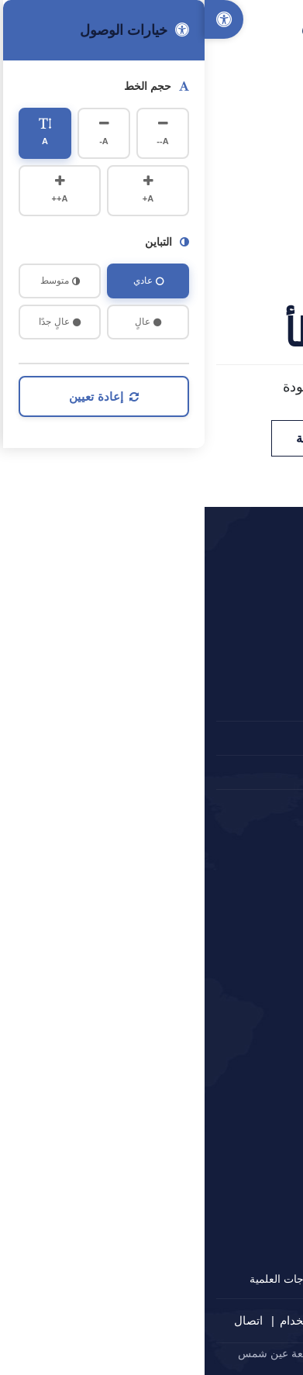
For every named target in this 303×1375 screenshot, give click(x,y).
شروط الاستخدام (117, 1320)
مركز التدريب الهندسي (225, 1249)
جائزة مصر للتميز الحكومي (215, 1103)
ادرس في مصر (241, 1073)
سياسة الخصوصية (218, 1320)
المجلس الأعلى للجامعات (219, 867)
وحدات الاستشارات (232, 1220)
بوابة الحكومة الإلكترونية (221, 926)
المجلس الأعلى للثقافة (225, 1014)
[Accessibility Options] (19, 19)
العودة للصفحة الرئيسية (151, 438)
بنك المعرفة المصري (229, 955)
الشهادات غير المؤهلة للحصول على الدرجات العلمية (160, 1279)
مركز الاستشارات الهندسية (215, 1190)
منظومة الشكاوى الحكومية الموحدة (196, 1044)
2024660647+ (234, 738)
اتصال (43, 1320)
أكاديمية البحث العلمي (226, 985)
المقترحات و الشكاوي (221, 772)
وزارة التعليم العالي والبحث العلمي (197, 897)
